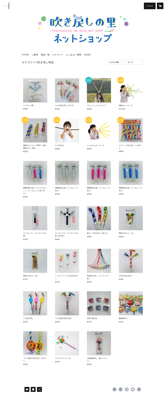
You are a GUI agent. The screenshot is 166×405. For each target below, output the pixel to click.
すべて (130, 62)
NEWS (87, 54)
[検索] (6, 6)
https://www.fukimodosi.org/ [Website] (139, 389)
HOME (25, 54)
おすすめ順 (114, 62)
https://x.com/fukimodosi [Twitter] (121, 389)
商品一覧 (45, 54)
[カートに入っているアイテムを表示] (160, 6)
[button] (150, 6)
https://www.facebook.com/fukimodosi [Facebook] (114, 389)
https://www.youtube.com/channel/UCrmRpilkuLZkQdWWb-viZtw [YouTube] (133, 389)
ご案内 (35, 54)
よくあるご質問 (73, 54)
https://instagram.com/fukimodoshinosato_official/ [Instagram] (127, 389)
